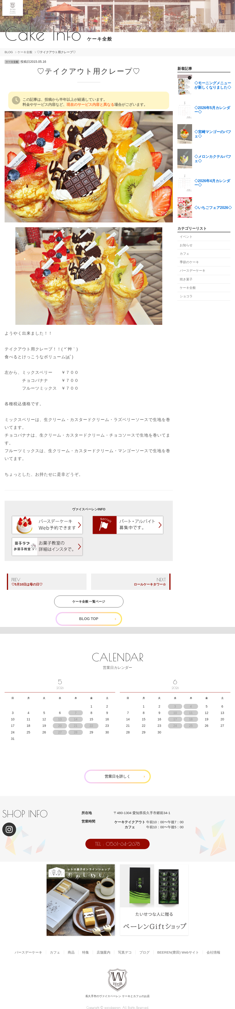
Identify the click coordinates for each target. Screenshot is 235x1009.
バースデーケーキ (192, 270)
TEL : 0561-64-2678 (117, 844)
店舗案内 (103, 952)
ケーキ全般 (24, 52)
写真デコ (125, 952)
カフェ (184, 253)
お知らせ (186, 245)
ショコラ (186, 296)
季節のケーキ (189, 262)
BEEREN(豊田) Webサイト (178, 952)
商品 (71, 952)
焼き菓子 (186, 279)
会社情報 (213, 952)
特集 (85, 952)
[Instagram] (9, 829)
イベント (186, 236)
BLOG (9, 52)
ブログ (144, 952)
